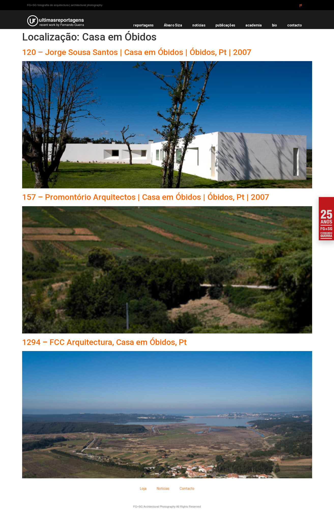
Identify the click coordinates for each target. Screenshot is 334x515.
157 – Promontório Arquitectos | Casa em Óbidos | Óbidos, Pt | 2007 (145, 197)
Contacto (187, 488)
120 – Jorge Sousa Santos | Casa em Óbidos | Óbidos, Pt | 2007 (136, 52)
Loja (143, 488)
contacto (294, 25)
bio (274, 25)
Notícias (163, 488)
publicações (225, 25)
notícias (199, 25)
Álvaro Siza (173, 25)
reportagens (143, 25)
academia (253, 25)
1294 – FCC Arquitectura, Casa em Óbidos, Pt (104, 342)
